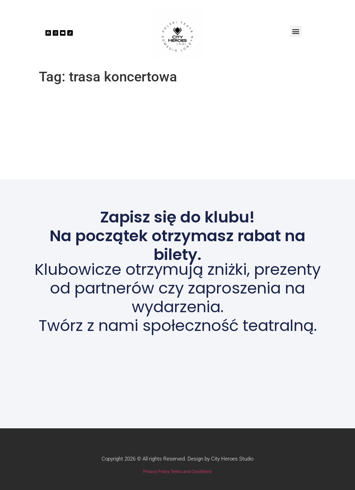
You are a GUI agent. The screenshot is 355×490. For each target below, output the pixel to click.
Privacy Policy (156, 471)
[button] (296, 31)
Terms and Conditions (191, 471)
